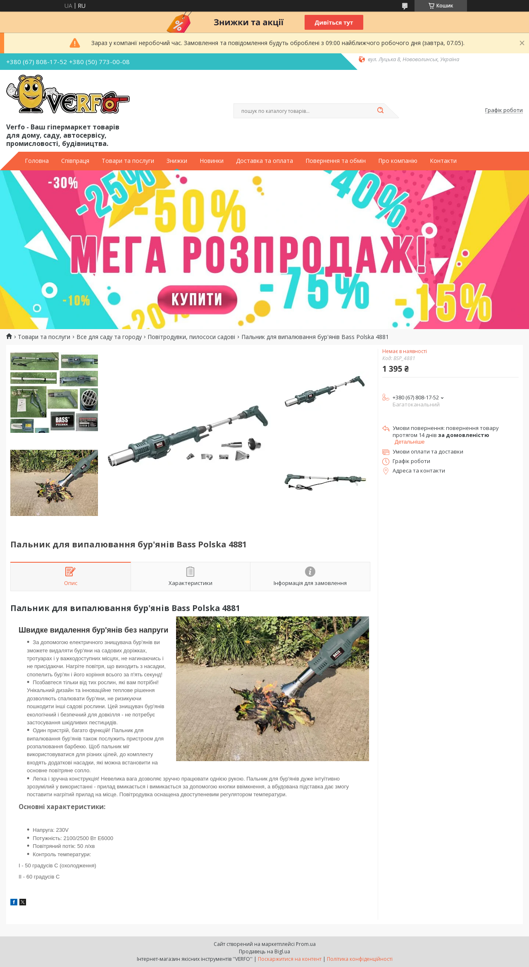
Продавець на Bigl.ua (264, 951)
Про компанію (397, 161)
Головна (37, 161)
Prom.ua (306, 944)
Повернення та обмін (335, 161)
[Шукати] (380, 110)
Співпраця (75, 161)
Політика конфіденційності (360, 958)
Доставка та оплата (264, 161)
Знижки (177, 161)
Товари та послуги (128, 161)
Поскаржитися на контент (290, 958)
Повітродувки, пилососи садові (191, 337)
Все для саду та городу (109, 337)
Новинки (212, 161)
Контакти (443, 161)
